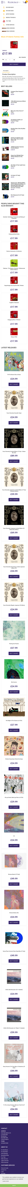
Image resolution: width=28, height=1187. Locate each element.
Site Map (3, 1173)
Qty (2, 59)
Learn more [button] (6, 1181)
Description (6, 70)
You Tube (8, 21)
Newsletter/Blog (11, 17)
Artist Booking (10, 14)
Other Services (10, 24)
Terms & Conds (4, 1168)
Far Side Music (10, 7)
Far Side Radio (10, 10)
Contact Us (3, 1169)
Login (2, 1171)
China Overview (10, 31)
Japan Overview (10, 28)
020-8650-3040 (4, 1143)
